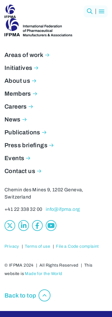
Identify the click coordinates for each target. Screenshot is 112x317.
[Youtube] (51, 225)
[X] (9, 225)
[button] (90, 11)
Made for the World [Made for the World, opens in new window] (43, 273)
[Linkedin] (23, 225)
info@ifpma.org (63, 209)
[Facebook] (37, 225)
